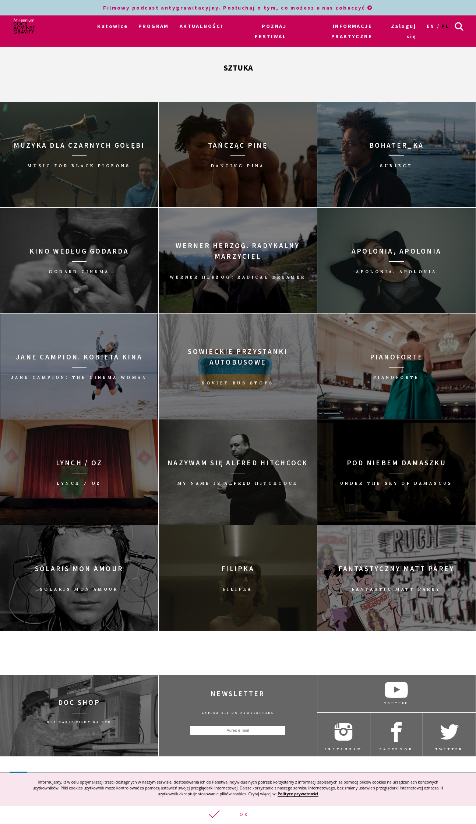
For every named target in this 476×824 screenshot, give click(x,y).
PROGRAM (153, 26)
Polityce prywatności (298, 793)
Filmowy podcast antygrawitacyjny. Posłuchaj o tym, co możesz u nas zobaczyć (238, 7)
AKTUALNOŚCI (201, 26)
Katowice (112, 26)
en (431, 26)
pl (445, 26)
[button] (238, 815)
